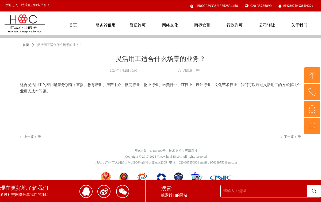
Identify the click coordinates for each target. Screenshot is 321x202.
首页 (26, 45)
